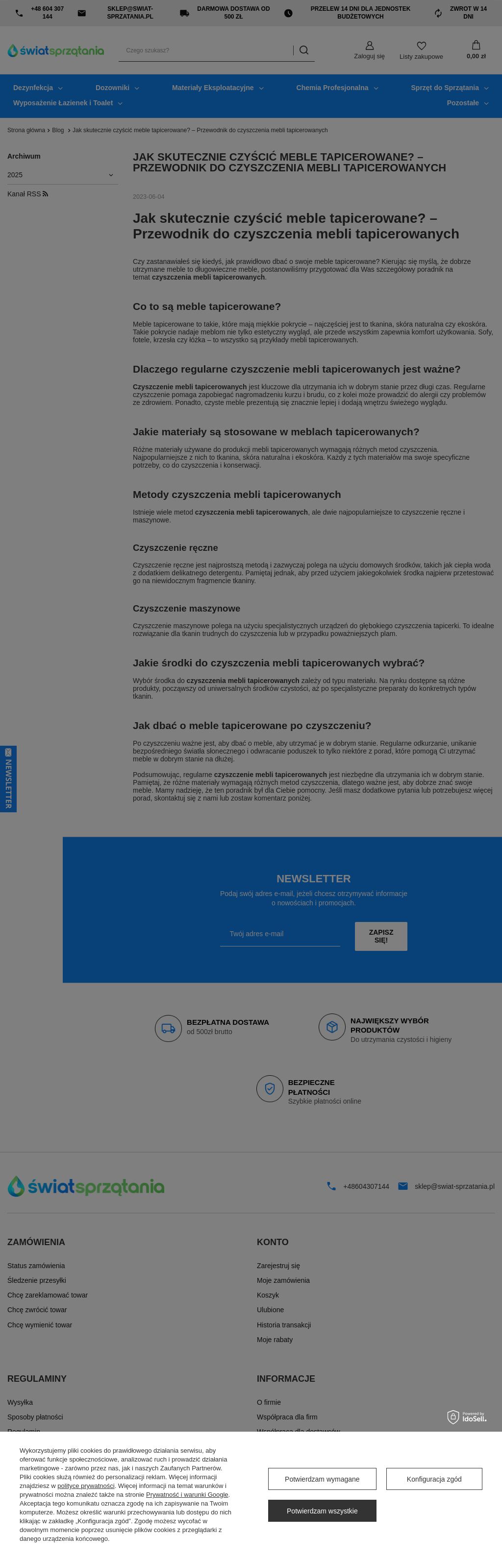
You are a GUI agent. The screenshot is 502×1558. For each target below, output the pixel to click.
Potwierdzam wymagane (322, 1479)
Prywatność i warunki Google (187, 1494)
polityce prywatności (85, 1485)
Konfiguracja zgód (434, 1479)
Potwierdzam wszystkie (322, 1511)
